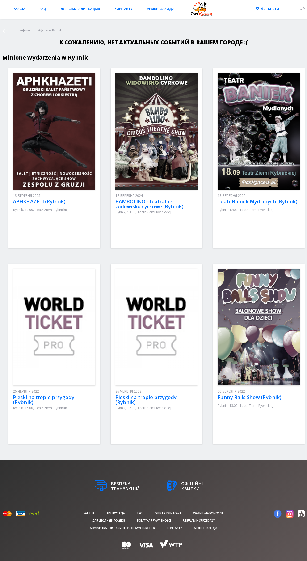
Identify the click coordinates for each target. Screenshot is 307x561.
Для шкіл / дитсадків (80, 8)
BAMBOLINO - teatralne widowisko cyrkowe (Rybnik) (149, 204)
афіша (19, 8)
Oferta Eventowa (168, 513)
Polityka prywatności (154, 520)
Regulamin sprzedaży (199, 520)
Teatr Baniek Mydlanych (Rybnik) (257, 201)
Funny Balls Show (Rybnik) (249, 397)
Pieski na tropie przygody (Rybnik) (43, 400)
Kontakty (123, 8)
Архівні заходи (160, 8)
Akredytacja (115, 513)
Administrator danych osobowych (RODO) (122, 528)
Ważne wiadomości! (208, 513)
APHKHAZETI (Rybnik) (39, 201)
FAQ (43, 8)
